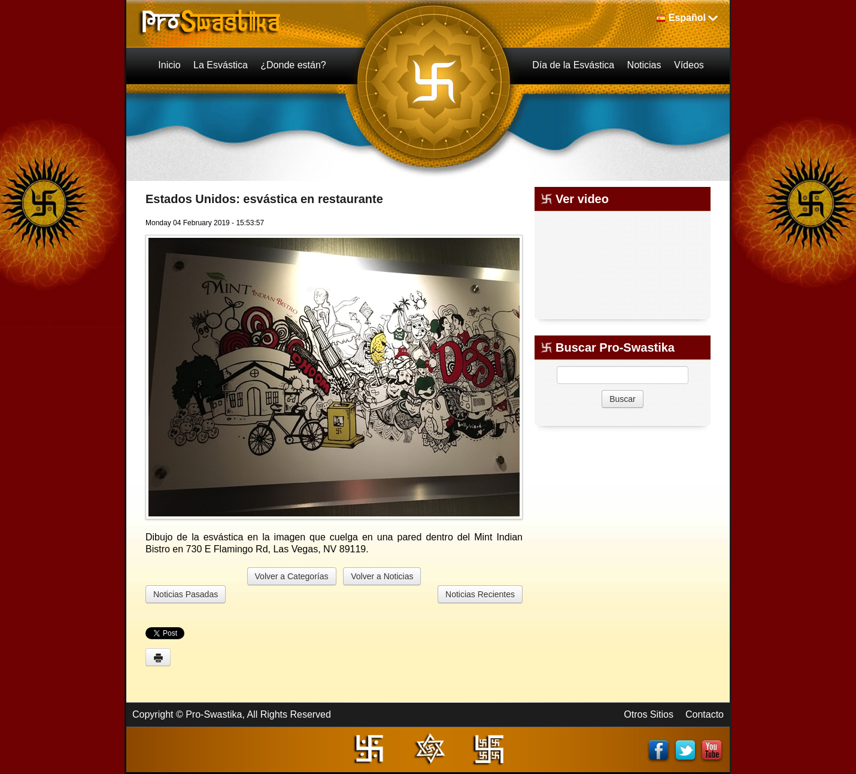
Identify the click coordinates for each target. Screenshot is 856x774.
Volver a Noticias (382, 576)
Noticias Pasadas (185, 594)
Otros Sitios (648, 714)
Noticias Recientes (480, 594)
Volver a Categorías (292, 576)
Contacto (704, 714)
